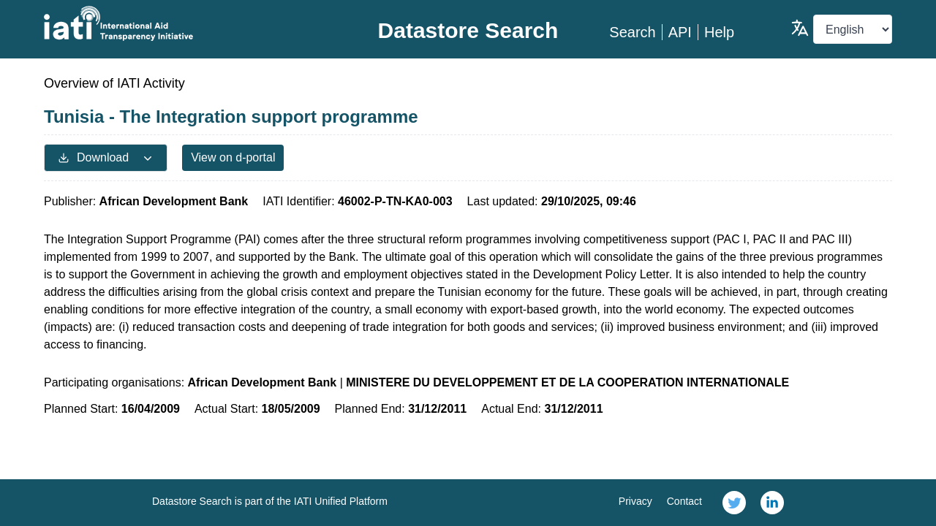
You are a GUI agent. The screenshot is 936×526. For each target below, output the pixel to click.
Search (632, 32)
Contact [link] (684, 501)
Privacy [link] (635, 501)
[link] (734, 502)
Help (719, 32)
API (680, 32)
